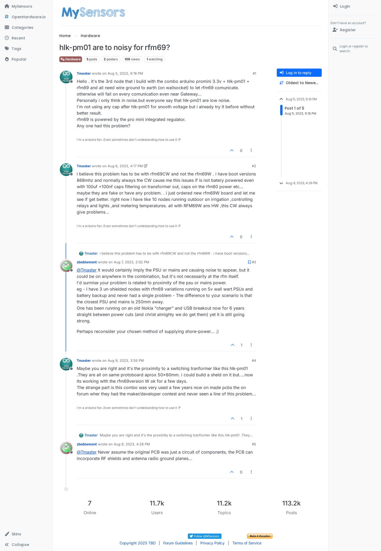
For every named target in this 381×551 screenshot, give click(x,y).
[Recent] (26, 38)
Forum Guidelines (178, 543)
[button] (26, 534)
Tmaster (84, 73)
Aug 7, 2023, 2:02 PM (131, 262)
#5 (254, 444)
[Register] (354, 30)
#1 (254, 73)
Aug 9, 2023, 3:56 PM (126, 360)
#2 (254, 166)
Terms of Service (246, 543)
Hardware (71, 59)
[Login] (354, 6)
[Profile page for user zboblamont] (66, 265)
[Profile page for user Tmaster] (66, 77)
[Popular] (26, 59)
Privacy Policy (212, 543)
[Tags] (26, 48)
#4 (254, 360)
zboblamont (87, 262)
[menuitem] (354, 6)
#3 (254, 262)
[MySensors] (26, 6)
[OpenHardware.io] (26, 17)
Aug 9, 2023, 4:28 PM (132, 444)
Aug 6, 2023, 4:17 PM (125, 166)
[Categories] (26, 27)
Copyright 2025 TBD (138, 543)
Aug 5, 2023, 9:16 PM (125, 73)
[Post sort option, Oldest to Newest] (299, 83)
